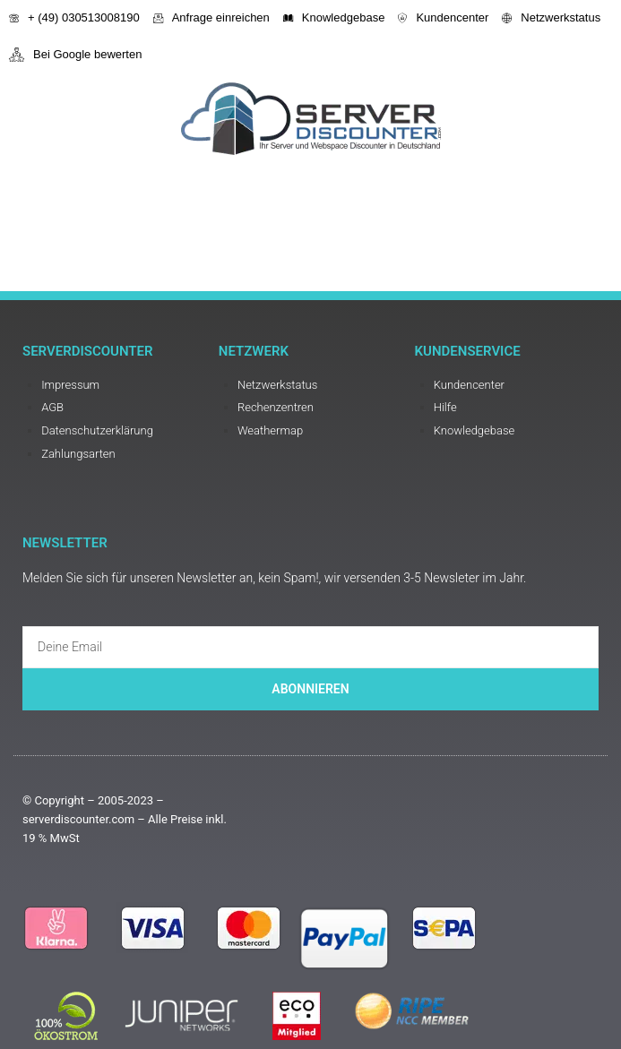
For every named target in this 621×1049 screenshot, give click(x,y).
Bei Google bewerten (75, 54)
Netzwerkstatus (551, 17)
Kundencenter (443, 17)
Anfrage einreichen (211, 17)
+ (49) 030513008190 (74, 17)
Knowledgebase (334, 17)
